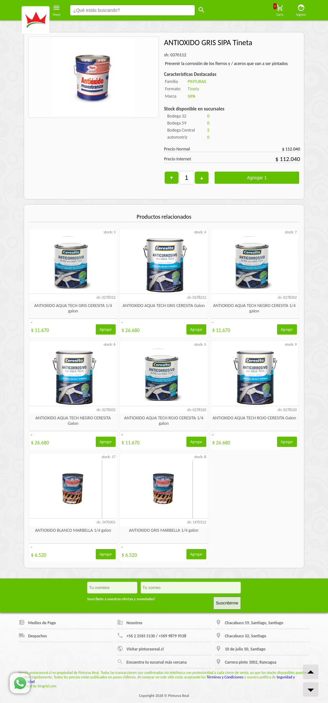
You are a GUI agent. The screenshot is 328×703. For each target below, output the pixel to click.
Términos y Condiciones (225, 677)
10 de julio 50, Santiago (240, 648)
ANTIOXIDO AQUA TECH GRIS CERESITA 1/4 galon (73, 308)
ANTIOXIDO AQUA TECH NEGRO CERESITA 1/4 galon (254, 308)
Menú (56, 10)
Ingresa (301, 10)
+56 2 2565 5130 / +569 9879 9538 (151, 635)
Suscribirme (227, 603)
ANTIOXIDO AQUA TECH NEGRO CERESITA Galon (73, 420)
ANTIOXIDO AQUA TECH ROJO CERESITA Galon (254, 418)
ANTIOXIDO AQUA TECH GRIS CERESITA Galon (164, 305)
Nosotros (130, 622)
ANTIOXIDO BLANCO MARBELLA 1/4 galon (73, 530)
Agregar (106, 329)
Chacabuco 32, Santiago (240, 635)
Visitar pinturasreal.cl (140, 648)
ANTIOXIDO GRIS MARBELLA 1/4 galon (164, 530)
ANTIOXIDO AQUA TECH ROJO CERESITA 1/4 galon (163, 420)
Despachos (33, 635)
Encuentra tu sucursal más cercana (152, 662)
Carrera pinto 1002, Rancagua (245, 662)
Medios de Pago (37, 622)
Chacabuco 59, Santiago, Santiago (249, 622)
